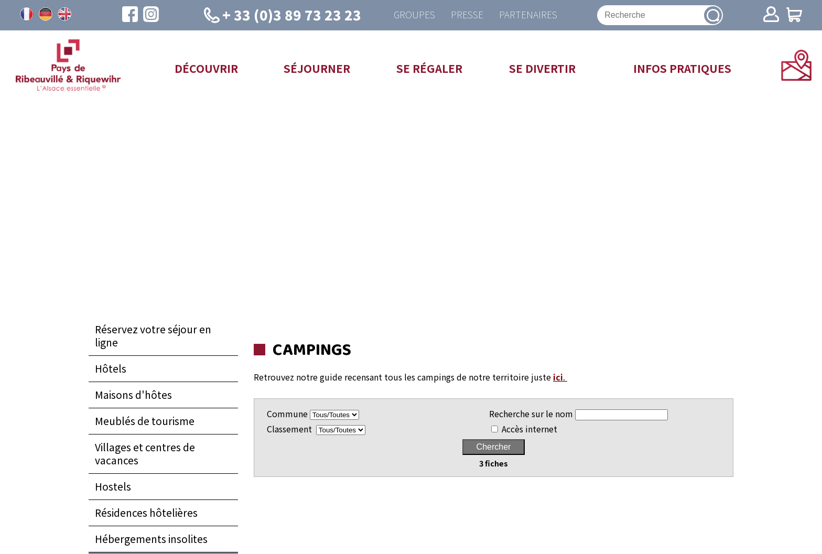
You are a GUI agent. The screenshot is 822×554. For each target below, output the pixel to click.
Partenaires (528, 15)
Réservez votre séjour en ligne (153, 336)
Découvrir (206, 68)
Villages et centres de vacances (145, 454)
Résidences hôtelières (146, 512)
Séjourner (317, 68)
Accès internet (529, 428)
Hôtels (110, 368)
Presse (467, 15)
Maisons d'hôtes (133, 394)
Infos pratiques (682, 68)
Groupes (414, 15)
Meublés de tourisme (144, 421)
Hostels (113, 486)
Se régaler (429, 68)
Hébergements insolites (151, 538)
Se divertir (542, 68)
